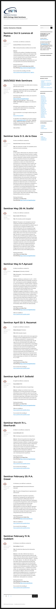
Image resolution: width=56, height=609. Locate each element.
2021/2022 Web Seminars (18, 80)
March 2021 (43, 108)
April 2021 (43, 107)
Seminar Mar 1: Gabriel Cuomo (46, 84)
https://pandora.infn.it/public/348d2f (21, 314)
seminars (7, 92)
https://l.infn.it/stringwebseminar (27, 67)
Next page (36, 597)
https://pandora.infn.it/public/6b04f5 (21, 523)
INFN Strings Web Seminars (15, 17)
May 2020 (42, 115)
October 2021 (43, 102)
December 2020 (44, 111)
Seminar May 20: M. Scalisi (19, 208)
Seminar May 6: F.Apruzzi (18, 264)
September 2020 (44, 113)
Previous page (33, 597)
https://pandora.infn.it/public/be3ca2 (21, 587)
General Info (43, 126)
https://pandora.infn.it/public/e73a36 (21, 414)
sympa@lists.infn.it (21, 120)
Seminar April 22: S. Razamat (20, 322)
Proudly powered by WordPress (19, 604)
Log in (42, 136)
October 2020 (43, 112)
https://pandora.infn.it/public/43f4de (21, 368)
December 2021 (43, 100)
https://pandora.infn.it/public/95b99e (21, 463)
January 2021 (43, 110)
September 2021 (44, 103)
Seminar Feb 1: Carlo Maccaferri (46, 87)
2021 (4, 92)
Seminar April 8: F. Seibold (19, 376)
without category (7, 218)
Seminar (5, 46)
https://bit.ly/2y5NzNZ (18, 115)
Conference (43, 125)
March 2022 (43, 96)
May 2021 (42, 105)
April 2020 (43, 116)
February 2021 (43, 109)
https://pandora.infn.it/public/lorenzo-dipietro (23, 72)
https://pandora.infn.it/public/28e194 (21, 410)
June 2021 (42, 104)
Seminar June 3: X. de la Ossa (20, 136)
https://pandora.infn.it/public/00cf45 (21, 468)
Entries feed (43, 137)
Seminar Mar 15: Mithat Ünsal (46, 83)
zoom (5, 93)
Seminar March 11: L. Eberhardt (15, 424)
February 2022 (43, 97)
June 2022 (43, 95)
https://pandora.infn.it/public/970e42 (21, 527)
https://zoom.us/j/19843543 (26, 518)
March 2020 (43, 117)
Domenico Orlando (7, 43)
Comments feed (44, 138)
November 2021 (43, 101)
